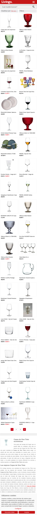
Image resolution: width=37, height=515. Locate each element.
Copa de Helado (31, 486)
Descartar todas (10, 512)
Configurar (18, 508)
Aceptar (26, 512)
